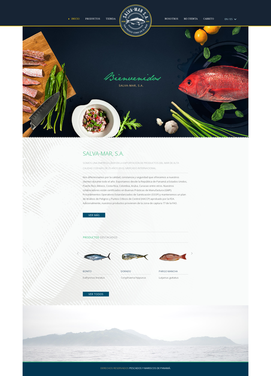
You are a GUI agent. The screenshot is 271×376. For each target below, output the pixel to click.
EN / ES (230, 19)
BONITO (87, 271)
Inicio (75, 18)
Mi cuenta (191, 18)
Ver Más (94, 215)
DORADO (126, 271)
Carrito (208, 18)
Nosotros (171, 18)
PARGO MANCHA (168, 271)
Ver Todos (95, 294)
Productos (92, 18)
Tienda (111, 18)
